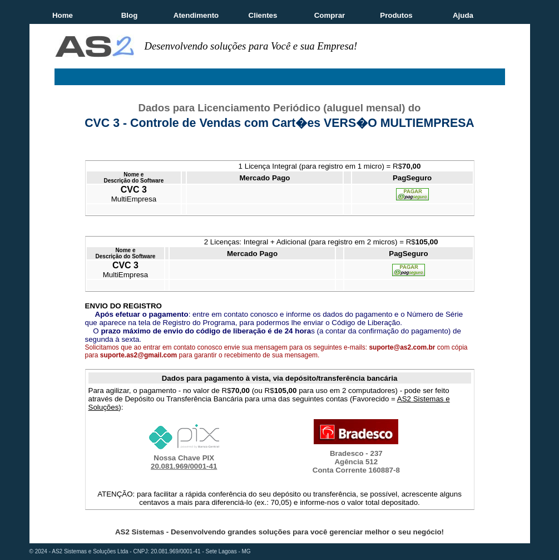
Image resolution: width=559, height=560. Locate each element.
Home (62, 15)
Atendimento (196, 15)
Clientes (263, 15)
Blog (129, 15)
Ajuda (463, 15)
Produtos (396, 15)
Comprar (329, 15)
